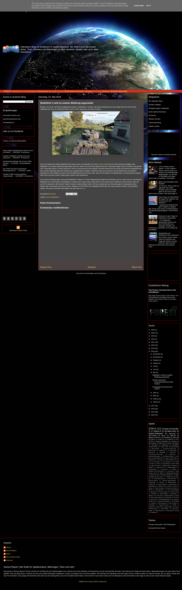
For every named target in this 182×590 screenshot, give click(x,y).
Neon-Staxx (152, 443)
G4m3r (8, 547)
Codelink (170, 439)
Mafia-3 (162, 473)
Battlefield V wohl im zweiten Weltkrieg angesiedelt (163, 376)
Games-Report (11, 550)
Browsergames (31, 91)
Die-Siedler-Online (168, 456)
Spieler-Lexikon (154, 126)
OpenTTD (162, 443)
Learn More (139, 6)
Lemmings (170, 471)
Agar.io (153, 439)
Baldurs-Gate (152, 450)
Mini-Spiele (52, 91)
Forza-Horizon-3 (167, 461)
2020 (153, 345)
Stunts (177, 495)
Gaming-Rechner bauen (157, 528)
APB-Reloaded (175, 446)
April (155, 393)
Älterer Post (137, 267)
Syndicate (168, 497)
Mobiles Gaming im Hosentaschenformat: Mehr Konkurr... (163, 382)
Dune (166, 458)
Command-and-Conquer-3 (156, 454)
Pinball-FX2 (152, 484)
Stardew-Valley (169, 495)
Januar (155, 402)
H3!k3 (8, 554)
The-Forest (154, 499)
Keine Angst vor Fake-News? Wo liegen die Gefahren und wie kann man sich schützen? (169, 200)
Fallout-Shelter (170, 460)
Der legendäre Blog (155, 101)
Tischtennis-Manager (163, 501)
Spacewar (174, 493)
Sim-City (176, 437)
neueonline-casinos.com (11, 115)
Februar (156, 399)
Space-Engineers (156, 433)
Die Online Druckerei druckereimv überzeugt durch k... (15, 170)
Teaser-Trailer (103, 164)
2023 (153, 336)
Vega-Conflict (168, 507)
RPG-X (151, 490)
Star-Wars (154, 445)
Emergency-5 (152, 460)
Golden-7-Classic (155, 465)
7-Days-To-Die (164, 446)
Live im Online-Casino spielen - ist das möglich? (167, 167)
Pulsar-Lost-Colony (171, 488)
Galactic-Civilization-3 (162, 441)
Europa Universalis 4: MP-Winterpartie (162, 524)
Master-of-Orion (155, 475)
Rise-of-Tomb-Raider (173, 490)
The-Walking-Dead (164, 499)
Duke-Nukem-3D (158, 458)
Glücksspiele (42, 91)
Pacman (161, 482)
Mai (154, 372)
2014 (153, 415)
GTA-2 (152, 463)
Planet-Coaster (162, 484)
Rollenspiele (69, 91)
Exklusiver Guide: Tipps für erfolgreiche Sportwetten (168, 217)
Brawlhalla (162, 452)
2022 (153, 339)
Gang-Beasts (166, 463)
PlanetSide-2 (152, 486)
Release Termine (154, 119)
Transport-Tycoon (164, 505)
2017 (153, 406)
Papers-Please (172, 482)
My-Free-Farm (172, 478)
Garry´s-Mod (175, 463)
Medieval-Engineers (167, 475)
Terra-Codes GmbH (13, 557)
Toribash (153, 503)
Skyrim (177, 443)
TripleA (174, 505)
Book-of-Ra (152, 452)
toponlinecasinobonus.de (12, 119)
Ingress (174, 441)
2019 (153, 348)
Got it (148, 6)
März (155, 396)
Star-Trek (159, 495)
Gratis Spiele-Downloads (157, 112)
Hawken (151, 467)
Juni (154, 369)
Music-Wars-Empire (159, 478)
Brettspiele (23, 91)
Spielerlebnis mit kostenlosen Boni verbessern (169, 234)
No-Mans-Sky (170, 431)
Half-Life (173, 435)
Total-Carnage (162, 503)
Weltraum (106, 91)
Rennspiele (60, 91)
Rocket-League (163, 492)
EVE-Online (173, 458)
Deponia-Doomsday (154, 456)
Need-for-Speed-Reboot (169, 480)
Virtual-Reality (97, 91)
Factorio (161, 460)
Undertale (151, 507)
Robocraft (153, 492)
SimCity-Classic (174, 492)
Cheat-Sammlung (155, 123)
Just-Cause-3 (164, 469)
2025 (153, 330)
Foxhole (176, 461)
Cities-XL (161, 439)
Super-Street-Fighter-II (157, 497)
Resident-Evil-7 (160, 490)
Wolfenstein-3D (159, 510)
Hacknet (174, 465)
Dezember (157, 354)
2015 (153, 412)
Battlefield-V (55, 197)
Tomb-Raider (175, 501)
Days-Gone (172, 454)
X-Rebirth (153, 512)
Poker (169, 486)
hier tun (82, 188)
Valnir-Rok (159, 507)
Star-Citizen (153, 435)
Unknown (9, 560)
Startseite (92, 267)
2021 (153, 342)
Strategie (88, 91)
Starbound (165, 445)
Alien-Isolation (155, 448)
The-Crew (176, 497)
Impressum (103, 581)
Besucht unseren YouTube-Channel (163, 154)
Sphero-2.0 (152, 495)
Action (7, 91)
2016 (153, 409)
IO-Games (152, 115)
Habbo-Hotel (166, 465)
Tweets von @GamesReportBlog (14, 141)
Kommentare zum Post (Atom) (95, 273)
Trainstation (152, 505)
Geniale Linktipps (155, 105)
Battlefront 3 (163, 450)
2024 (153, 333)
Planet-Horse (173, 484)
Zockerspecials (119, 91)
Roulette (167, 437)
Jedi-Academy (153, 469)
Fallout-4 (157, 431)
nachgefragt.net (8, 122)
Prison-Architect (159, 488)
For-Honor (157, 461)
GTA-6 (158, 463)
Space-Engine (164, 493)
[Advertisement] (168, 49)
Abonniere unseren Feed (18, 229)
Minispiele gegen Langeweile (159, 108)
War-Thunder (164, 508)
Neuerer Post (45, 267)
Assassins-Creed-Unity (169, 448)
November (157, 357)
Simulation (79, 91)
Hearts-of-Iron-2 (160, 467)
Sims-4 (170, 443)
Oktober (156, 360)
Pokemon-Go (162, 486)
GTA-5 (152, 428)
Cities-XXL (173, 452)
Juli (154, 366)
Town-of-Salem (173, 503)
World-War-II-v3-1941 (173, 510)
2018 (153, 351)
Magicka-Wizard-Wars (173, 473)
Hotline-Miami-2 (172, 467)
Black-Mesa (173, 450)
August (155, 363)
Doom (163, 435)
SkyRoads (154, 493)
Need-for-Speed (153, 480)
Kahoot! (174, 469)
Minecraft (172, 434)
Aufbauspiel (16, 91)
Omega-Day (152, 482)
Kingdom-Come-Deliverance (157, 471)
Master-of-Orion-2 (155, 437)
